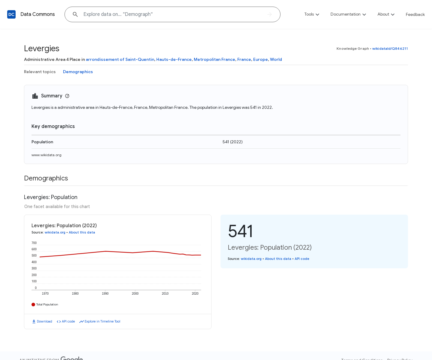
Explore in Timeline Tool (102, 321)
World (276, 59)
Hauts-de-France (174, 59)
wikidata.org (55, 232)
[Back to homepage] (11, 14)
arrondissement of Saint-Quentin (120, 59)
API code (68, 321)
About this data (82, 232)
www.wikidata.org (47, 155)
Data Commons (37, 14)
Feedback (415, 14)
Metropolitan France (214, 59)
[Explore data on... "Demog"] (172, 14)
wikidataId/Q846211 (390, 48)
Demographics (78, 71)
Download (44, 321)
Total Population (47, 304)
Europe (260, 59)
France (244, 59)
